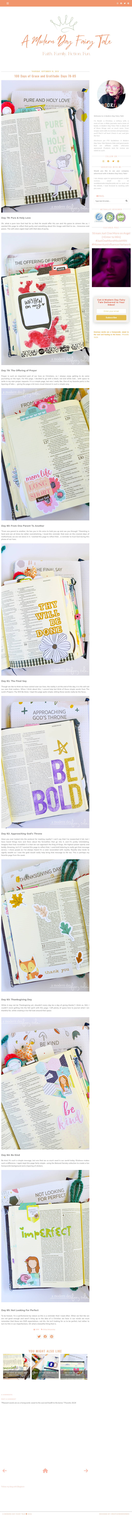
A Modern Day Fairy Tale (14, 1514)
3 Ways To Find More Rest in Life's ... (45, 1374)
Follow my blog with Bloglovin (12, 1487)
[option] (16, 1366)
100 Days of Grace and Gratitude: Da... (16, 1374)
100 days (45, 1329)
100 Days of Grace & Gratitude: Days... (74, 1374)
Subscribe (111, 317)
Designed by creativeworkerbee (114, 1514)
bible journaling (51, 1329)
